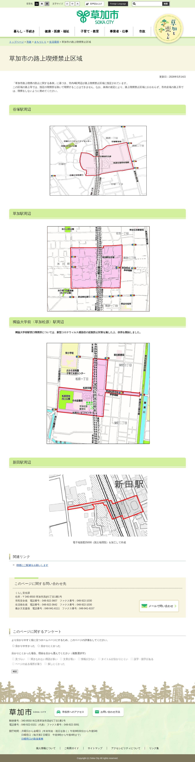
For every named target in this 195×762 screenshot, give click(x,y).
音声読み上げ (96, 4)
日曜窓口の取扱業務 (32, 739)
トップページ (16, 42)
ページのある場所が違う (28, 664)
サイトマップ (95, 748)
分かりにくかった (50, 646)
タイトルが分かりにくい (114, 659)
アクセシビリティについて (125, 748)
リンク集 (154, 748)
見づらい (20, 659)
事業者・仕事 (119, 31)
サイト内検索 (134, 3)
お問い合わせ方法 (110, 712)
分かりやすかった (25, 646)
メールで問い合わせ (161, 606)
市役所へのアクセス (73, 712)
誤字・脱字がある (143, 659)
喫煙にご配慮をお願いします (32, 565)
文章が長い (69, 659)
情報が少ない (88, 659)
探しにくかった (56, 664)
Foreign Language (118, 4)
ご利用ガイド (71, 748)
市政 (142, 31)
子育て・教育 (90, 31)
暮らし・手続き (24, 31)
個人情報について (46, 748)
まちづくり (40, 42)
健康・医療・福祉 (57, 31)
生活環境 (54, 42)
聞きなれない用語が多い (44, 659)
